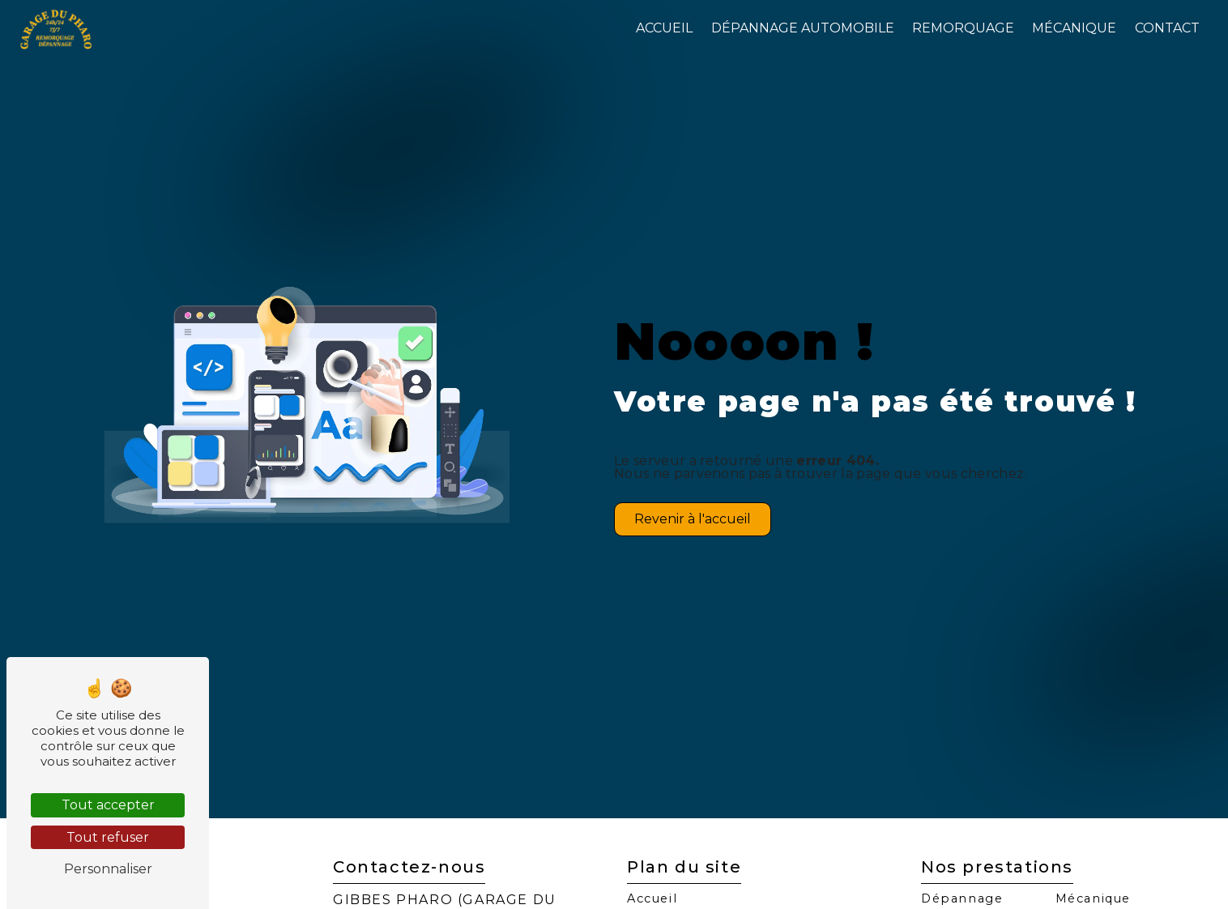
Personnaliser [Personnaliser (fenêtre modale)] (108, 869)
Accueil (664, 28)
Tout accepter (108, 805)
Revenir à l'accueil (692, 519)
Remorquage (963, 28)
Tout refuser (107, 837)
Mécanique (1074, 28)
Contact (1167, 28)
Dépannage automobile (802, 28)
